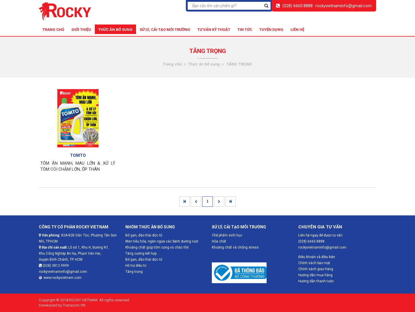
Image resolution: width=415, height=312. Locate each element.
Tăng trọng (134, 272)
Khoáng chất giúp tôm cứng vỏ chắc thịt (157, 247)
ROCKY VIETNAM (83, 300)
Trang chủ (53, 29)
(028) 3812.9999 (54, 266)
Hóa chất (219, 241)
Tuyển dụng (271, 29)
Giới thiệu (81, 29)
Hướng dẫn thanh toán (316, 281)
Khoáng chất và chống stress (235, 247)
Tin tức (244, 29)
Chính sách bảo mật (314, 263)
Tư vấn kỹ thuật (213, 29)
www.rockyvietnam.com (60, 278)
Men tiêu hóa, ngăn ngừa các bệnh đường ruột (161, 241)
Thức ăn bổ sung (115, 29)
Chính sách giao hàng (315, 269)
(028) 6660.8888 (297, 5)
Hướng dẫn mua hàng (315, 275)
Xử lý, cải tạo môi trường (165, 29)
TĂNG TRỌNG (239, 64)
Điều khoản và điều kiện (316, 257)
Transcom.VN (74, 305)
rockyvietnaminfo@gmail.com (343, 5)
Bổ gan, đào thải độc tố (143, 260)
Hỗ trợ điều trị (135, 266)
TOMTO (78, 155)
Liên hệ (297, 29)
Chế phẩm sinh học (227, 235)
